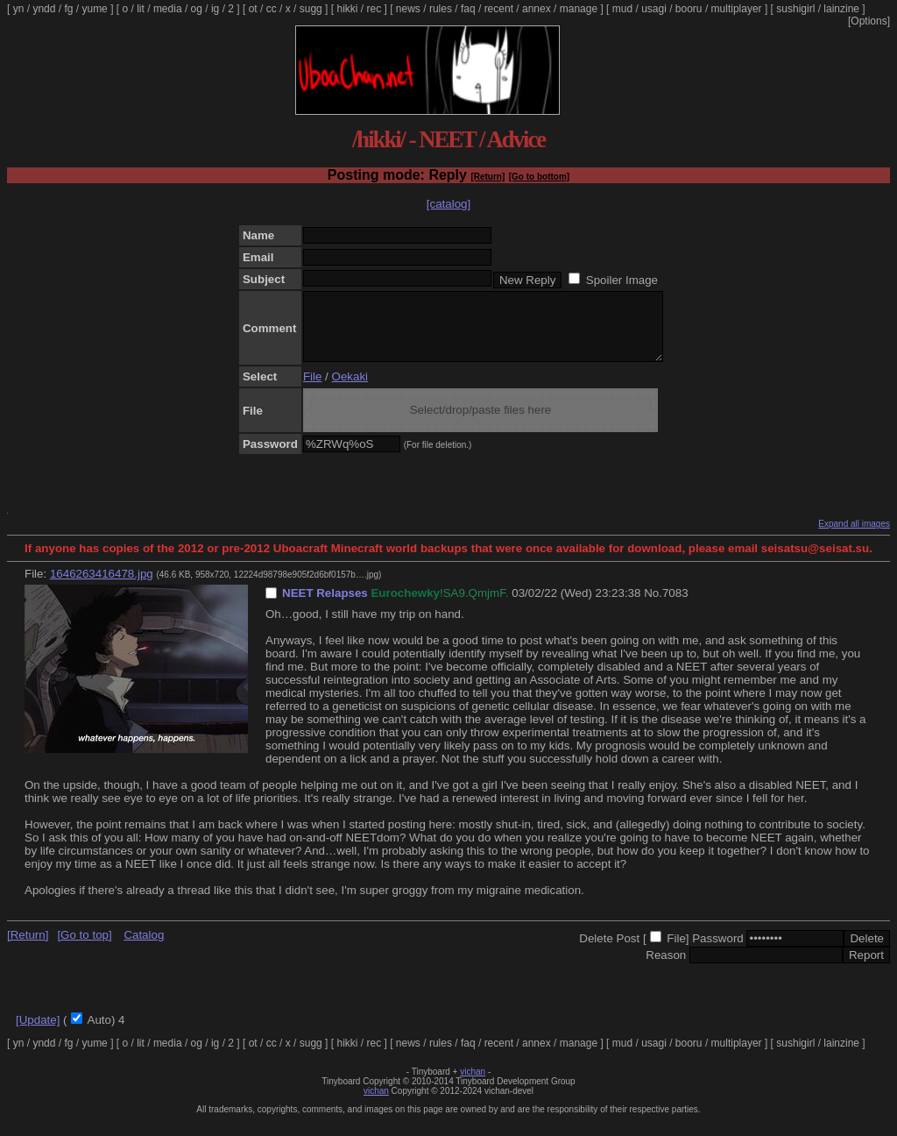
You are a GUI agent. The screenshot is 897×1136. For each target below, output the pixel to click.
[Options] (869, 21)
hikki (346, 9)
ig (215, 9)
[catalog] (448, 203)
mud (622, 9)
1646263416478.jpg (101, 586)
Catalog (144, 948)
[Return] (487, 176)
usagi (654, 9)
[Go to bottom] (539, 176)
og (196, 9)
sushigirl (795, 9)
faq (468, 9)
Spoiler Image (622, 280)
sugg (311, 9)
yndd (43, 9)
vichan (472, 1085)
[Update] (38, 1033)
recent (498, 9)
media (167, 9)
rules (440, 9)
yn (19, 9)
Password (718, 951)
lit (141, 9)
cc (271, 9)
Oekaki (350, 389)
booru (689, 9)
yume (94, 9)
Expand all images (854, 537)
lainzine (841, 9)
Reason (666, 968)
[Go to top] (84, 948)
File (312, 389)
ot (253, 9)
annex (536, 9)
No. (653, 606)
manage (578, 9)
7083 (675, 606)
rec (374, 9)
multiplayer (736, 9)
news (408, 9)
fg (68, 9)
